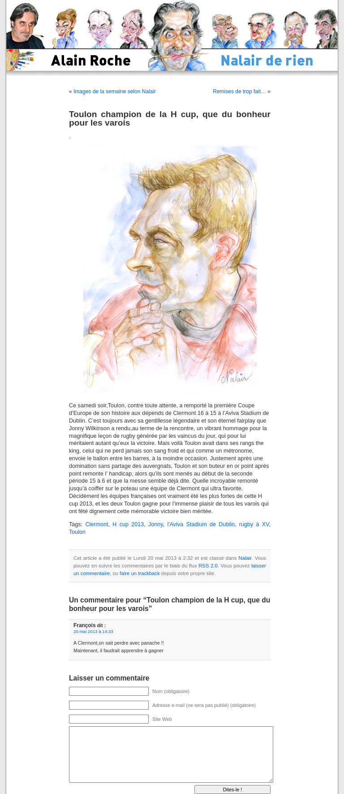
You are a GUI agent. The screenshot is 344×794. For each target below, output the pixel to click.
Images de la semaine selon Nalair (114, 91)
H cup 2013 (128, 524)
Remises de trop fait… (239, 91)
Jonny (155, 524)
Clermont (96, 524)
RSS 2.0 (208, 565)
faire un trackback (139, 573)
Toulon (77, 532)
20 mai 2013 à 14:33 (93, 631)
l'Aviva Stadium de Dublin (201, 524)
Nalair (245, 558)
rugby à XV (254, 524)
